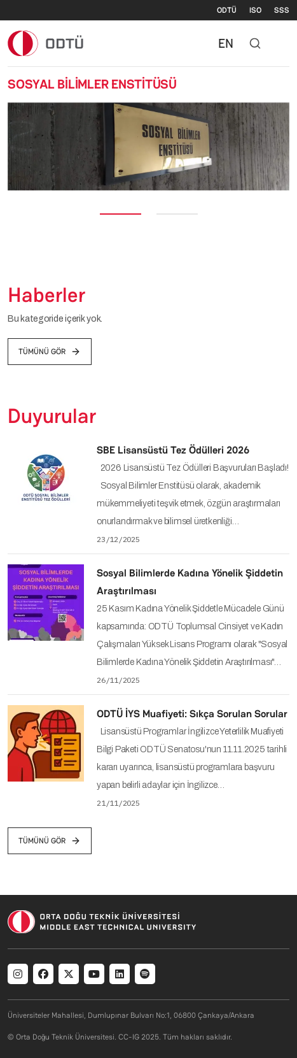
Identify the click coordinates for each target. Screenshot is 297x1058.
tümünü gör (49, 352)
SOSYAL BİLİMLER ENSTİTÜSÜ (92, 84)
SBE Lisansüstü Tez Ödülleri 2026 (173, 450)
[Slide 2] (177, 214)
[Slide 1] (120, 214)
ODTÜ (227, 10)
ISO (255, 10)
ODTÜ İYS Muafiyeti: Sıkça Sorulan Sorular (192, 713)
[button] (18, 146)
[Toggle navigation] (283, 43)
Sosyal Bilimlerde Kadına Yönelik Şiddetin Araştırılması (190, 581)
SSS (281, 10)
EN (225, 43)
